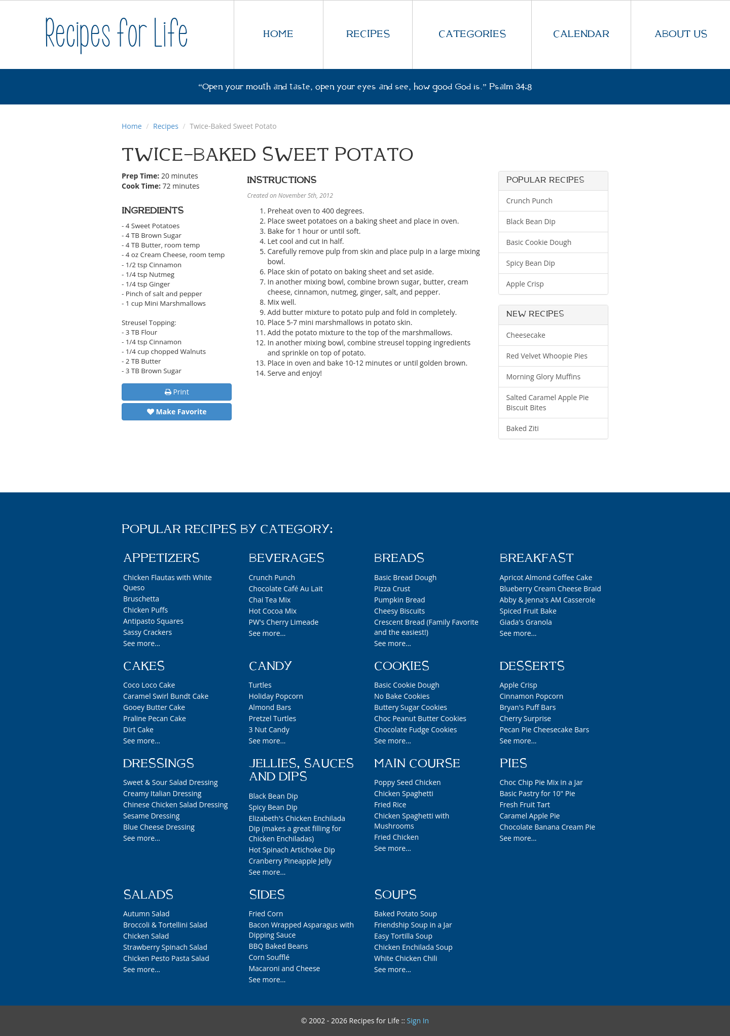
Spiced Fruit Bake (528, 611)
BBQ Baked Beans (278, 946)
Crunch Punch (529, 200)
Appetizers (161, 558)
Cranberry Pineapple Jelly (290, 861)
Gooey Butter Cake (154, 707)
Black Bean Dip (531, 221)
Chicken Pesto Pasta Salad (166, 958)
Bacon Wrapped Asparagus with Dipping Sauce (301, 930)
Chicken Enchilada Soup (413, 947)
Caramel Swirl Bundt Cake (165, 696)
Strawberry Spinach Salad (165, 947)
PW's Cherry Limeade (284, 622)
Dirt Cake (138, 729)
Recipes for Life (117, 34)
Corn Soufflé (269, 957)
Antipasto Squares (153, 621)
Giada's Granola (526, 622)
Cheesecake (525, 335)
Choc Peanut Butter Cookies (420, 718)
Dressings (158, 764)
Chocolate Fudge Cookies (415, 729)
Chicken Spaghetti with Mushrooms (411, 821)
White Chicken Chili (405, 958)
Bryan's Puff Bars (528, 707)
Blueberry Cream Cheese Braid (550, 588)
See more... (141, 643)
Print (177, 392)
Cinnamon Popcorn (532, 696)
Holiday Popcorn (276, 696)
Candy (270, 666)
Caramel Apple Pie (530, 815)
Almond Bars (270, 707)
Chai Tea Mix (270, 599)
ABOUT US (680, 34)
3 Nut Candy (269, 729)
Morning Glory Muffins (543, 376)
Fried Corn (266, 913)
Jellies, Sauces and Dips (301, 770)
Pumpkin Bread (399, 599)
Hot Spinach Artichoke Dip (292, 849)
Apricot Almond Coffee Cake (546, 577)
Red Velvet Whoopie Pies (547, 356)
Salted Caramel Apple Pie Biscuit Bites (547, 402)
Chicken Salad (146, 936)
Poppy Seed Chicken (407, 782)
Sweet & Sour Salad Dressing (170, 782)
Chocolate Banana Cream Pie (548, 827)
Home (132, 126)
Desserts (532, 666)
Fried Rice (390, 804)
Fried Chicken (396, 837)
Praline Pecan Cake (154, 718)
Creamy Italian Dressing (162, 793)
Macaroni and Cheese (284, 968)
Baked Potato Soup (405, 913)
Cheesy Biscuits (399, 611)
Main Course (417, 764)
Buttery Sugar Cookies (410, 707)
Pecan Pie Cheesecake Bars (545, 729)
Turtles (260, 685)
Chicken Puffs (145, 610)
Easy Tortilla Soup (403, 936)
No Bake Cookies (401, 696)
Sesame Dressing (151, 815)
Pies (513, 764)
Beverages (286, 558)
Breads (399, 558)
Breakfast (537, 558)
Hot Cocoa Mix (273, 611)
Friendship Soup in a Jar (413, 925)
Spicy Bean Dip (530, 263)
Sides (267, 895)
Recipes (165, 126)
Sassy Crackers (147, 632)
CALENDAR (581, 34)
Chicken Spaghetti (403, 793)
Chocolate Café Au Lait (286, 588)
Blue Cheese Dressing (159, 827)
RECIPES (368, 34)
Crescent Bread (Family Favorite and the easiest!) (426, 627)
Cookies (401, 666)
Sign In (418, 1020)
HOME (278, 34)
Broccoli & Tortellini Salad (165, 925)
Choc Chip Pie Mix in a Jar (541, 782)
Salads (148, 895)
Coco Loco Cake (149, 685)
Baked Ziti (522, 428)
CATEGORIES (472, 34)
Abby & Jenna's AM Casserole (548, 599)
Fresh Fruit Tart (525, 804)
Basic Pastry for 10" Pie (537, 793)
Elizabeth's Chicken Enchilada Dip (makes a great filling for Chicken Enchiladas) (297, 828)
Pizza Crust (392, 588)
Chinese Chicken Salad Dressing (175, 804)
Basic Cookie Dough (539, 242)
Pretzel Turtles (273, 718)
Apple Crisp (525, 284)
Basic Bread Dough (405, 577)
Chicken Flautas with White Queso (167, 582)
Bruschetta (141, 598)
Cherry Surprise (526, 718)
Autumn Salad (146, 913)
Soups (395, 895)
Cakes (144, 666)
